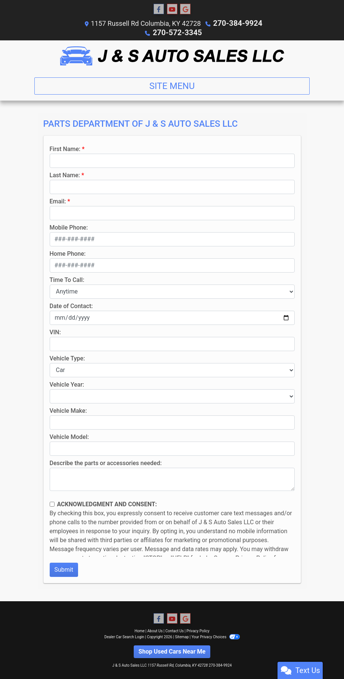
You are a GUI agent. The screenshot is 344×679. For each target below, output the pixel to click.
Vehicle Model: (69, 436)
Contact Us (174, 630)
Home (139, 630)
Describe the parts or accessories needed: (106, 462)
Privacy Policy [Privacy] (198, 630)
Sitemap (182, 636)
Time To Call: (67, 279)
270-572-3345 (177, 32)
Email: (58, 200)
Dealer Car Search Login (124, 636)
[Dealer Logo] (172, 55)
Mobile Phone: (69, 226)
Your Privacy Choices (216, 636)
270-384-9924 (238, 23)
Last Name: (65, 174)
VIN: (55, 331)
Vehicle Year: (67, 383)
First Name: (65, 148)
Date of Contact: (71, 305)
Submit (64, 568)
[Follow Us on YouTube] (172, 9)
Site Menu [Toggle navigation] (172, 85)
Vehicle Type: (67, 357)
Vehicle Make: (68, 410)
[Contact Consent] (52, 503)
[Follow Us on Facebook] (159, 9)
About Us (155, 630)
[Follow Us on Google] (185, 9)
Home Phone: (68, 252)
